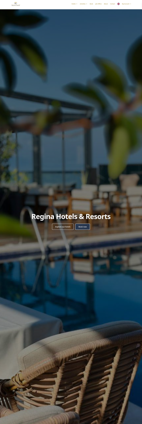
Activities (83, 4)
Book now (82, 227)
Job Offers (98, 4)
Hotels (75, 4)
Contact (112, 4)
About (106, 4)
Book (91, 4)
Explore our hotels (62, 227)
